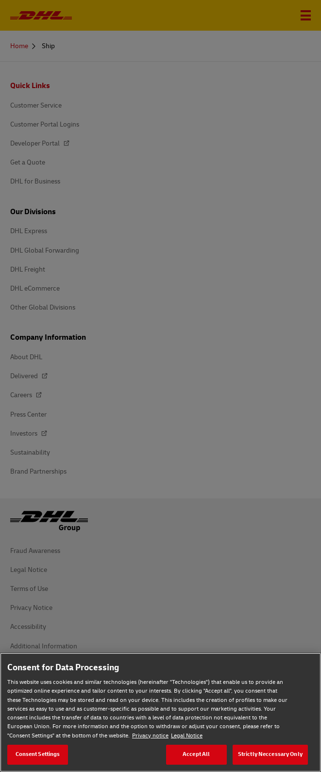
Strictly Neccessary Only (270, 754)
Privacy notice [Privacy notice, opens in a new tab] (150, 735)
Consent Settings (38, 754)
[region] (160, 712)
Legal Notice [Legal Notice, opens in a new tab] (187, 735)
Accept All (196, 754)
